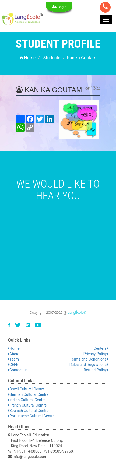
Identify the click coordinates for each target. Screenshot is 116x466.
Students (51, 57)
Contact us (17, 370)
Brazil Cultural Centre (26, 389)
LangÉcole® (77, 312)
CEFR (13, 364)
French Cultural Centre (27, 405)
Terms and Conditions (89, 359)
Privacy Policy (95, 354)
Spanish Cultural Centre (28, 410)
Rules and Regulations (88, 364)
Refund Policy (96, 370)
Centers (101, 348)
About (13, 354)
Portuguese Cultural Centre (31, 416)
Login (59, 7)
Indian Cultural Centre (26, 400)
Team (13, 359)
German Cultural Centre (28, 394)
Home (28, 57)
